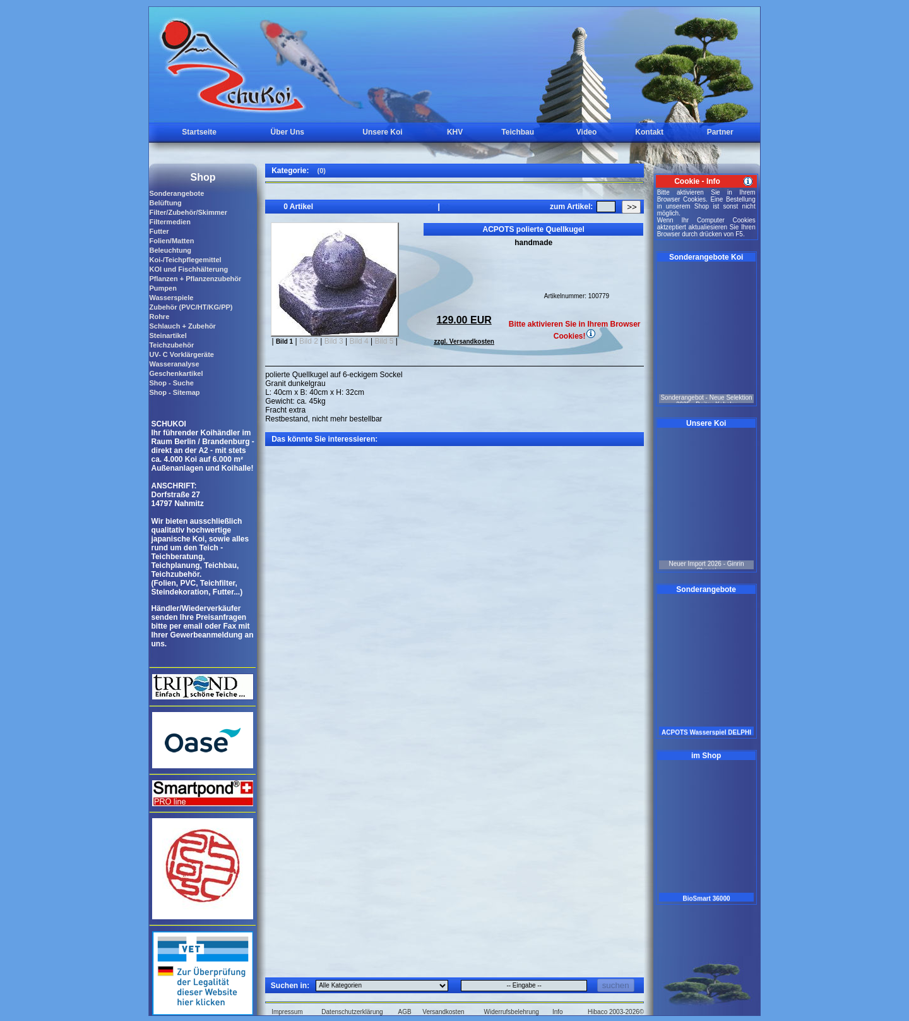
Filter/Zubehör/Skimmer (188, 212)
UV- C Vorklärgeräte (181, 354)
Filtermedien (169, 222)
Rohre (159, 316)
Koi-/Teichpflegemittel (185, 259)
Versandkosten (443, 1011)
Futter (159, 231)
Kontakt (649, 132)
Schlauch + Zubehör (182, 326)
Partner (720, 132)
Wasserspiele (171, 297)
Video (586, 132)
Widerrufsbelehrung (511, 1011)
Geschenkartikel (176, 373)
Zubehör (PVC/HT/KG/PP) (190, 307)
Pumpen (162, 288)
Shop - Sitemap (174, 392)
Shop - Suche (171, 383)
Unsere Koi (382, 132)
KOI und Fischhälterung (188, 269)
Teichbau (517, 132)
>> (632, 207)
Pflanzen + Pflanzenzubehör (195, 278)
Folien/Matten (171, 241)
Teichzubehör (171, 345)
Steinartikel (167, 335)
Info (557, 1011)
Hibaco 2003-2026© (616, 1011)
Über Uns (287, 132)
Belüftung (165, 203)
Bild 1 (284, 341)
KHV (455, 132)
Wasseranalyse (174, 364)
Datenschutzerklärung (352, 1011)
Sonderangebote (176, 193)
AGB (405, 1011)
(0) (321, 170)
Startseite (199, 132)
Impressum (286, 1011)
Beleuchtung (170, 250)
